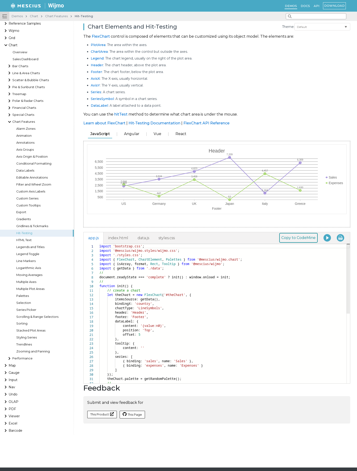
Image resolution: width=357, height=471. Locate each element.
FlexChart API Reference (206, 123)
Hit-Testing (24, 233)
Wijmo (14, 31)
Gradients (23, 219)
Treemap (19, 94)
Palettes (22, 296)
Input (13, 380)
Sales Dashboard (25, 59)
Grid (12, 38)
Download (334, 5)
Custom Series (27, 198)
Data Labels (25, 170)
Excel (13, 423)
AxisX (95, 78)
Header (97, 65)
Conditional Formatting (33, 163)
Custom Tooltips (28, 205)
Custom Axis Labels (30, 191)
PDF (12, 409)
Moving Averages (29, 275)
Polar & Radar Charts (27, 101)
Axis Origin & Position (32, 156)
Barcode (15, 430)
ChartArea (99, 52)
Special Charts (23, 114)
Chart (13, 45)
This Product (102, 414)
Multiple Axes (26, 282)
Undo (13, 394)
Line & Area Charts (26, 73)
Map (12, 365)
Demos (291, 6)
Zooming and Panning (33, 351)
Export (21, 212)
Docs (305, 6)
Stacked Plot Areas (30, 330)
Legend (97, 58)
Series (96, 92)
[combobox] (316, 16)
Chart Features (23, 121)
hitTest (121, 114)
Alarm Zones (25, 128)
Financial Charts (24, 107)
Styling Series (26, 337)
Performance (22, 358)
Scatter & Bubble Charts (30, 80)
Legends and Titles (30, 247)
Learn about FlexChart (104, 123)
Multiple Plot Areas (30, 289)
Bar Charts (20, 66)
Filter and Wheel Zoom (33, 184)
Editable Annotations (32, 177)
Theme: (288, 27)
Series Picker (26, 310)
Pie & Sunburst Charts (28, 87)
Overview (20, 52)
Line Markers (26, 261)
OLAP (13, 402)
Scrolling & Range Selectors (37, 316)
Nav (12, 387)
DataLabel (99, 105)
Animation (24, 135)
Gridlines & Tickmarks (32, 226)
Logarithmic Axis (28, 268)
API (316, 6)
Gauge (14, 373)
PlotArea (98, 45)
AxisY (95, 85)
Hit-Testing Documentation (154, 123)
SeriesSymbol (102, 99)
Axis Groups (25, 149)
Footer (96, 72)
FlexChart (101, 36)
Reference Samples (25, 23)
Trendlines (24, 344)
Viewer (14, 416)
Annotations (25, 142)
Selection (23, 303)
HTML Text (24, 240)
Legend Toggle (27, 254)
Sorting (21, 323)
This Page (132, 414)
